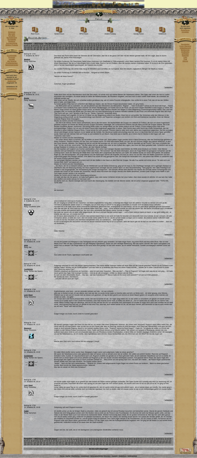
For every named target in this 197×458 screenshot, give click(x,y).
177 (72, 49)
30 (116, 43)
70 (58, 45)
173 (59, 49)
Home (95, 11)
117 (31, 47)
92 (108, 45)
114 (170, 45)
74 (67, 45)
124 (53, 47)
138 (97, 47)
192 (119, 49)
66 (49, 45)
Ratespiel (185, 56)
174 (63, 49)
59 (34, 45)
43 (145, 43)
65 (47, 45)
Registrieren (185, 30)
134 (84, 47)
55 (25, 45)
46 (152, 43)
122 (47, 47)
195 (128, 49)
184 (94, 49)
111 (160, 45)
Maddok (27, 59)
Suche (101, 11)
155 (150, 47)
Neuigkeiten (185, 44)
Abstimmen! (12, 81)
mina (26, 245)
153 (144, 47)
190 (113, 49)
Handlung (11, 41)
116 (28, 47)
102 (132, 45)
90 (103, 45)
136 (91, 47)
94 (112, 45)
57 (29, 45)
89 (101, 45)
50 (161, 43)
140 (103, 47)
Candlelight (28, 269)
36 (130, 43)
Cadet (26, 411)
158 (160, 47)
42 (143, 43)
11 (74, 43)
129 (69, 47)
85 (92, 45)
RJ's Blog (11, 36)
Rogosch (27, 205)
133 (81, 47)
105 (142, 45)
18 (89, 43)
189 (110, 49)
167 (41, 49)
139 (100, 47)
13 (78, 43)
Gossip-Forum (139, 33)
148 (128, 47)
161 (169, 47)
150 (135, 47)
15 (83, 43)
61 (38, 45)
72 (63, 45)
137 (94, 47)
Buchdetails (12, 39)
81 (83, 45)
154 (147, 47)
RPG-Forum (83, 33)
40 (139, 43)
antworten (168, 87)
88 (99, 45)
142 (110, 47)
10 (71, 43)
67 (51, 45)
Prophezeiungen (12, 63)
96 (117, 45)
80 (81, 45)
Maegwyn (27, 328)
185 (97, 49)
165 (34, 49)
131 (75, 47)
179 (78, 49)
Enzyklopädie (12, 56)
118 (34, 47)
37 (132, 43)
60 (36, 45)
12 (76, 43)
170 (50, 49)
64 (45, 45)
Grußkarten (185, 52)
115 (25, 47)
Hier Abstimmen (185, 452)
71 (60, 45)
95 (114, 45)
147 (125, 47)
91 (105, 45)
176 (69, 49)
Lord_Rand (28, 295)
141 (106, 47)
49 (159, 43)
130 (72, 47)
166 (38, 49)
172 (56, 49)
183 (91, 49)
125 (56, 47)
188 (106, 49)
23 (101, 43)
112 (163, 45)
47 (154, 43)
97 (119, 45)
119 (38, 47)
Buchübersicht (12, 38)
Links (185, 57)
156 (153, 47)
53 (168, 43)
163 (28, 49)
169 (47, 49)
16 (85, 43)
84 (90, 45)
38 (134, 43)
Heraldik (12, 59)
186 (100, 49)
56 (27, 45)
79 (78, 45)
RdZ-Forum (35, 33)
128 (66, 47)
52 (166, 43)
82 (85, 45)
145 (119, 47)
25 (105, 43)
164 (31, 49)
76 (72, 45)
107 (148, 45)
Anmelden (185, 32)
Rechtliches (76, 456)
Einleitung (11, 32)
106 (145, 45)
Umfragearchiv (11, 89)
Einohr (26, 98)
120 (41, 47)
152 (141, 47)
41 (141, 43)
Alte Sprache (11, 61)
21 (96, 43)
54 (170, 43)
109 (154, 45)
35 (127, 43)
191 (116, 49)
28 (112, 43)
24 (103, 43)
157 (157, 47)
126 (59, 47)
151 (138, 47)
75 (69, 45)
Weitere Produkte (12, 45)
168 (44, 49)
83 (87, 45)
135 (88, 47)
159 (163, 47)
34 (125, 43)
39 (136, 43)
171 (53, 49)
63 (43, 45)
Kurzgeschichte (11, 43)
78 (76, 45)
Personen (11, 57)
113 (167, 45)
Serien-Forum (59, 33)
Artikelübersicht (185, 48)
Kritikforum (162, 33)
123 (50, 47)
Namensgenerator (11, 65)
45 (150, 43)
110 (157, 45)
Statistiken (122, 456)
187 (103, 49)
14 (80, 43)
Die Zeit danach (51, 43)
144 (116, 47)
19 (92, 43)
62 (40, 45)
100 (126, 45)
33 (123, 43)
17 (87, 43)
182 (88, 49)
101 (129, 45)
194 (125, 49)
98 (121, 45)
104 (138, 45)
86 (94, 45)
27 (109, 43)
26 (107, 43)
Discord (185, 61)
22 (98, 43)
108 (151, 45)
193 (122, 49)
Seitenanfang (132, 456)
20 (94, 43)
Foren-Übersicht (185, 46)
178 (75, 49)
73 (65, 45)
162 (25, 49)
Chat (185, 59)
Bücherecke (185, 50)
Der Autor (11, 34)
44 (148, 43)
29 (114, 43)
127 (63, 47)
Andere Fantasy (110, 33)
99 (123, 45)
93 (110, 45)
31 (118, 43)
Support (114, 456)
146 (122, 47)
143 (113, 47)
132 (78, 47)
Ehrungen (106, 456)
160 (166, 47)
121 (44, 47)
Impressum (85, 456)
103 (135, 45)
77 (74, 45)
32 (121, 43)
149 (132, 47)
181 (84, 49)
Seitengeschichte (96, 456)
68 (54, 45)
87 (96, 45)
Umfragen (185, 54)
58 (31, 45)
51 (163, 43)
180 (81, 49)
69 (56, 45)
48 (157, 43)
